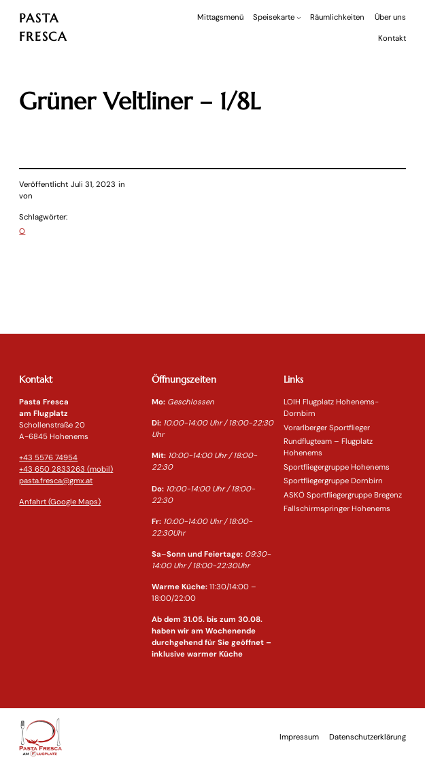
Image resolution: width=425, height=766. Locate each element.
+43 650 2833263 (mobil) (66, 469)
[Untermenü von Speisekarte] (298, 17)
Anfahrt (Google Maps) (60, 502)
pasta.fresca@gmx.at (55, 481)
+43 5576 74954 (48, 458)
